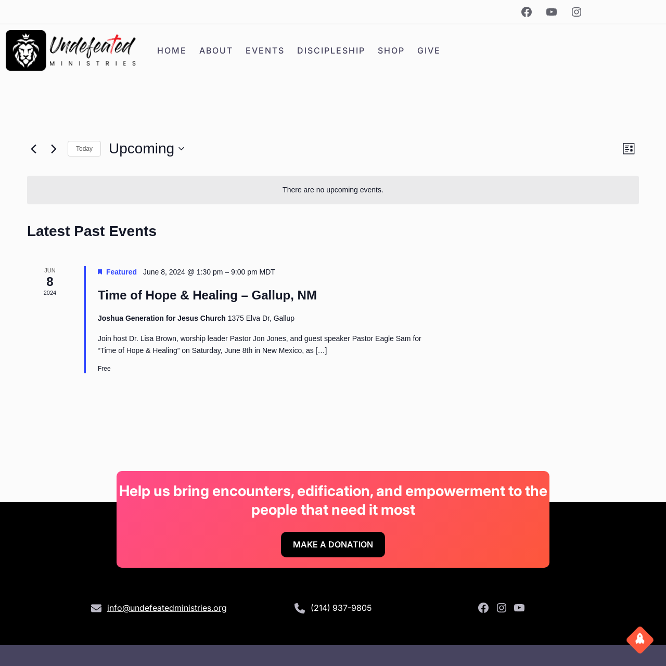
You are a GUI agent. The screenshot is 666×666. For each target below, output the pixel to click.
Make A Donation (333, 544)
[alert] (333, 190)
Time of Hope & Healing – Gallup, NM (207, 295)
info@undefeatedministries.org (167, 608)
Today (84, 148)
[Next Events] (53, 148)
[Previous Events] (33, 148)
